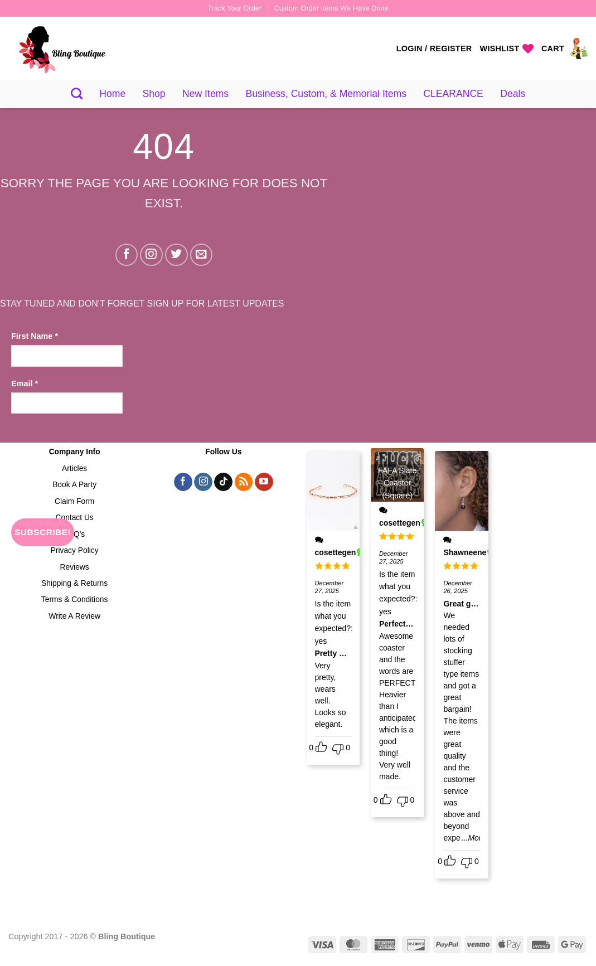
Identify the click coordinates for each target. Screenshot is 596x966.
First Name (34, 336)
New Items (205, 93)
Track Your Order (234, 8)
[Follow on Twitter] (176, 255)
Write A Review (74, 616)
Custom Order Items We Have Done (331, 8)
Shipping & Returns (74, 583)
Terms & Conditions (74, 599)
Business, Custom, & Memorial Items (326, 93)
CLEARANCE (453, 93)
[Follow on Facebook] (126, 255)
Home (112, 93)
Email (24, 383)
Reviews (74, 567)
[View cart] (564, 48)
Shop (154, 93)
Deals (512, 93)
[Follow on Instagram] (151, 255)
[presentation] (57, 465)
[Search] (76, 93)
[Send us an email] (201, 255)
